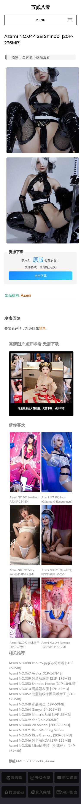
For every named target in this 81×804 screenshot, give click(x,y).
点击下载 (41, 275)
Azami (26, 295)
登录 (42, 328)
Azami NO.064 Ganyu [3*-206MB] (35, 709)
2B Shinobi (35, 761)
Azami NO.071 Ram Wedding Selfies (36, 730)
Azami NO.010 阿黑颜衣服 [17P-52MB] (39, 689)
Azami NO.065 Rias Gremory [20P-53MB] (40, 735)
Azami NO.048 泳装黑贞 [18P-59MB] (37, 704)
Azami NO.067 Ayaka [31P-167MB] (36, 673)
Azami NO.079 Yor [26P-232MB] (33, 720)
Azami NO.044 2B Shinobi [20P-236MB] (39, 725)
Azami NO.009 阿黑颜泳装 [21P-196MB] (40, 678)
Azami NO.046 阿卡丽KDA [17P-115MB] (40, 740)
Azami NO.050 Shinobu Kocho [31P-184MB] (42, 683)
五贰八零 (40, 7)
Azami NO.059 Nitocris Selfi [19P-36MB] (40, 714)
